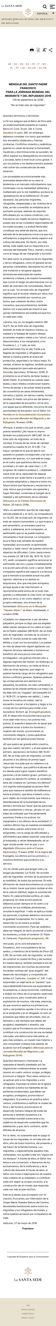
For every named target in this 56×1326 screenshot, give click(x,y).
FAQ (28, 1305)
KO (44, 64)
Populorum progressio (31, 938)
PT (17, 67)
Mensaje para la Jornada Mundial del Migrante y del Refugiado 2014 (28, 1051)
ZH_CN (32, 67)
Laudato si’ (33, 978)
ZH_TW (43, 67)
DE (15, 64)
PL (11, 67)
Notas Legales (28, 1310)
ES (27, 64)
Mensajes (7, 19)
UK (23, 67)
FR (33, 64)
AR (9, 64)
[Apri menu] (52, 6)
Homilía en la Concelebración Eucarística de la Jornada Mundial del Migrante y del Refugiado (26, 418)
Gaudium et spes (13, 132)
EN (21, 64)
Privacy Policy (28, 1318)
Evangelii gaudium (40, 711)
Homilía (8, 372)
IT (39, 64)
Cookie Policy (28, 1314)
